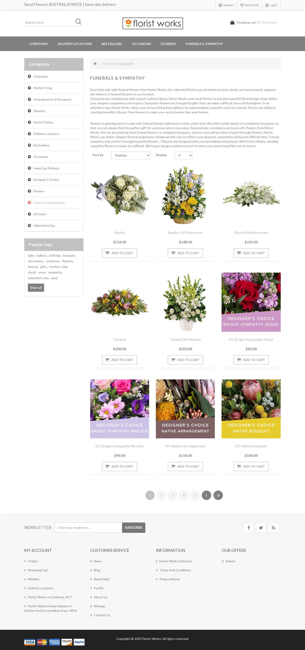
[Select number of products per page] (184, 155)
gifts (43, 267)
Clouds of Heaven (185, 339)
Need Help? (100, 579)
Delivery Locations (46, 134)
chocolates (36, 261)
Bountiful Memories (251, 232)
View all (36, 287)
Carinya (119, 339)
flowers (68, 261)
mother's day (58, 267)
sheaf (32, 272)
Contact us (100, 615)
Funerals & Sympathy (204, 44)
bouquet (69, 255)
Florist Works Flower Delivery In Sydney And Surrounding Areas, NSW (50, 608)
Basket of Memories (185, 232)
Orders (31, 561)
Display (161, 155)
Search (228, 561)
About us (98, 597)
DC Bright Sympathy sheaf (251, 339)
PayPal (96, 588)
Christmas (38, 44)
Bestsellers (112, 44)
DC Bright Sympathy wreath (120, 446)
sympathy (55, 272)
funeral (33, 267)
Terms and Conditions (173, 570)
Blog (95, 570)
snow (42, 272)
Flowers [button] (168, 44)
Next (206, 495)
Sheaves (39, 111)
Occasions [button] (141, 44)
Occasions (41, 157)
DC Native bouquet (251, 446)
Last (218, 495)
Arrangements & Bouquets (53, 99)
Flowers (39, 191)
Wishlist (31, 579)
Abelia (119, 232)
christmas (53, 261)
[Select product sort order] (130, 155)
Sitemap (97, 606)
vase (54, 278)
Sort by (97, 155)
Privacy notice (168, 579)
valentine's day (38, 278)
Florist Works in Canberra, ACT (48, 597)
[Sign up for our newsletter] (88, 527)
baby (31, 255)
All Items (40, 214)
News (96, 561)
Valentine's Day (44, 225)
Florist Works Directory (174, 561)
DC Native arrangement (185, 446)
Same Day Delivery (46, 168)
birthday (55, 255)
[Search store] (53, 22)
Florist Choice (43, 122)
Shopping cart (36, 570)
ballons (42, 255)
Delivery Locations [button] (75, 44)
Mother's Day (43, 88)
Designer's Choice (46, 180)
